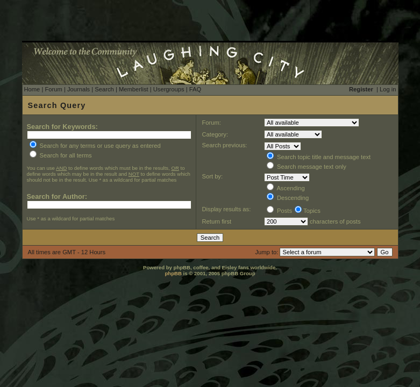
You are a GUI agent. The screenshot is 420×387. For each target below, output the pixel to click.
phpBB (173, 273)
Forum (53, 89)
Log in (388, 89)
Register (361, 89)
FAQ (195, 89)
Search (104, 89)
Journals (78, 89)
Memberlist (133, 89)
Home (32, 89)
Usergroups (168, 89)
